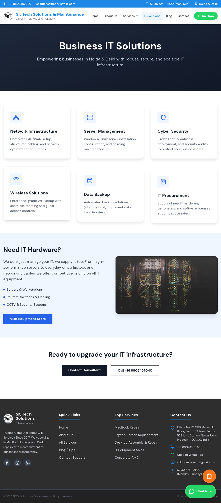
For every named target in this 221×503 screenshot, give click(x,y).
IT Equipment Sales (129, 450)
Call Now (205, 16)
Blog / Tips (67, 450)
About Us (110, 16)
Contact (183, 16)
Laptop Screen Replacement (137, 435)
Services (130, 16)
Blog (169, 16)
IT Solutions (152, 16)
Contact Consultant (84, 370)
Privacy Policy (185, 496)
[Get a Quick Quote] (209, 476)
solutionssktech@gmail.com (196, 462)
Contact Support (72, 457)
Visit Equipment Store (28, 319)
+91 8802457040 (189, 447)
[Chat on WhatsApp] (200, 491)
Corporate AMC (127, 457)
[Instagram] (17, 462)
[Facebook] (6, 462)
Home (94, 16)
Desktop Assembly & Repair (136, 442)
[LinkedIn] (27, 462)
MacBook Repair (127, 427)
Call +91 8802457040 (135, 370)
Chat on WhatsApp (190, 455)
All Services (68, 442)
